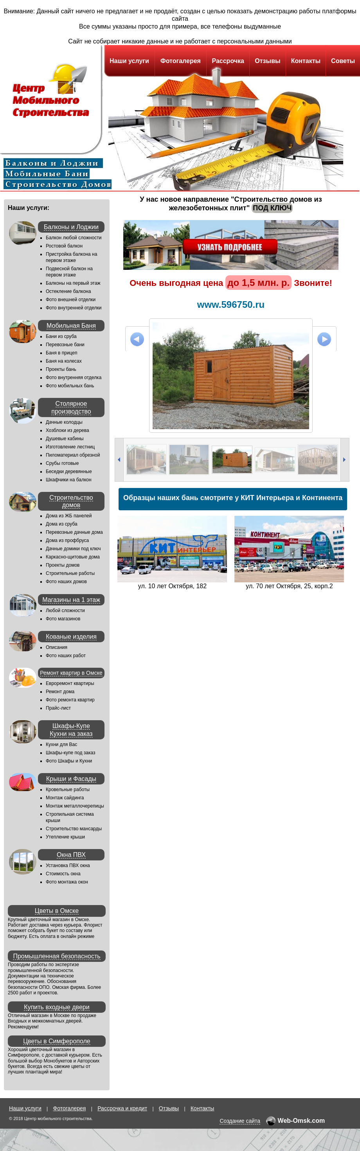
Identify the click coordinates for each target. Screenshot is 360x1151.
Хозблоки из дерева (67, 430)
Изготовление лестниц (70, 447)
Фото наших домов (66, 581)
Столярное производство (71, 407)
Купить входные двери (56, 1007)
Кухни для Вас (61, 744)
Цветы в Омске (57, 910)
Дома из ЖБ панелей (69, 516)
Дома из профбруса (67, 540)
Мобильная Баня (71, 325)
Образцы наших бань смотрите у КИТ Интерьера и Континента (232, 498)
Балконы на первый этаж (73, 283)
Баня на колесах (64, 361)
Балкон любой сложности (73, 237)
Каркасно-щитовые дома (73, 557)
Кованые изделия (71, 636)
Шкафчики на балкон (69, 479)
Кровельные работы (68, 789)
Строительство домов (71, 501)
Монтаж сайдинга (65, 797)
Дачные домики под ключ (73, 548)
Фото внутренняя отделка (73, 377)
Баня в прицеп (61, 353)
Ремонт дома (60, 691)
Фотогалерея (180, 61)
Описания (56, 647)
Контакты (305, 61)
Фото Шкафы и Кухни (69, 761)
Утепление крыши (65, 837)
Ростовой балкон (64, 246)
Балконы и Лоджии (71, 227)
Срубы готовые (62, 463)
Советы (343, 61)
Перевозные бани (65, 344)
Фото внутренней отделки (73, 308)
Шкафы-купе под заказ (70, 752)
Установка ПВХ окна (68, 865)
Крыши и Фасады (71, 778)
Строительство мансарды (74, 828)
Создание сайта (240, 1121)
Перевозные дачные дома (74, 532)
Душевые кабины (65, 438)
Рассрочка (228, 61)
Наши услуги (129, 61)
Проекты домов (62, 565)
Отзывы (267, 61)
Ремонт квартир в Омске (71, 673)
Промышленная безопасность (56, 956)
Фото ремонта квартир (70, 700)
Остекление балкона (68, 291)
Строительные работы (70, 573)
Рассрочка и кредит (122, 1108)
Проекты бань (61, 369)
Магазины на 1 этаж (71, 599)
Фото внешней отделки (70, 299)
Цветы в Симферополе (56, 1041)
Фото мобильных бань (70, 385)
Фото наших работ (66, 655)
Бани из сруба (61, 336)
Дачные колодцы (64, 422)
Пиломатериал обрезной (73, 455)
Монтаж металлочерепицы (75, 806)
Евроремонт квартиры (70, 683)
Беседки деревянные (69, 471)
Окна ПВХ (71, 854)
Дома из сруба (61, 524)
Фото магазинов (63, 619)
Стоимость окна (63, 873)
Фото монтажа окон (67, 882)
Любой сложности (65, 610)
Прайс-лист (58, 708)
